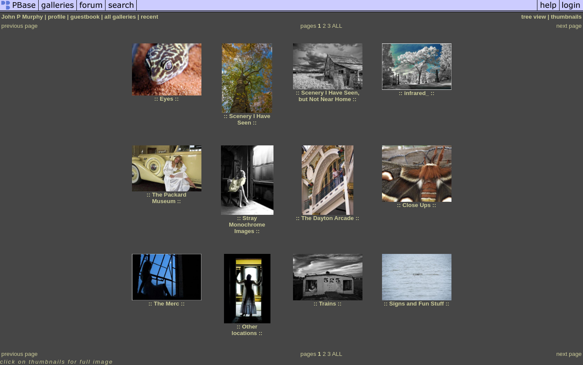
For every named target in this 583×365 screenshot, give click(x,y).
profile (57, 16)
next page (569, 26)
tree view (533, 16)
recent (149, 16)
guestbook (84, 16)
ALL (337, 26)
